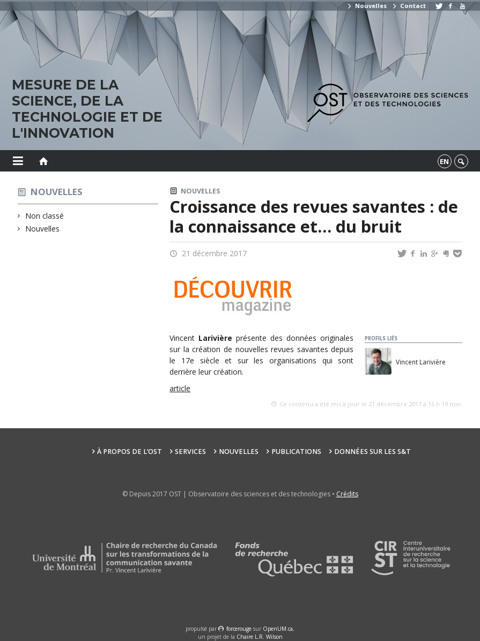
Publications (296, 451)
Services (190, 451)
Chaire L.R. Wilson (260, 636)
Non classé (45, 216)
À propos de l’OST (129, 451)
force (239, 628)
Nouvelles (366, 6)
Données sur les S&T (372, 451)
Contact (409, 6)
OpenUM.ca (278, 628)
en (444, 161)
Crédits (347, 493)
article (179, 388)
